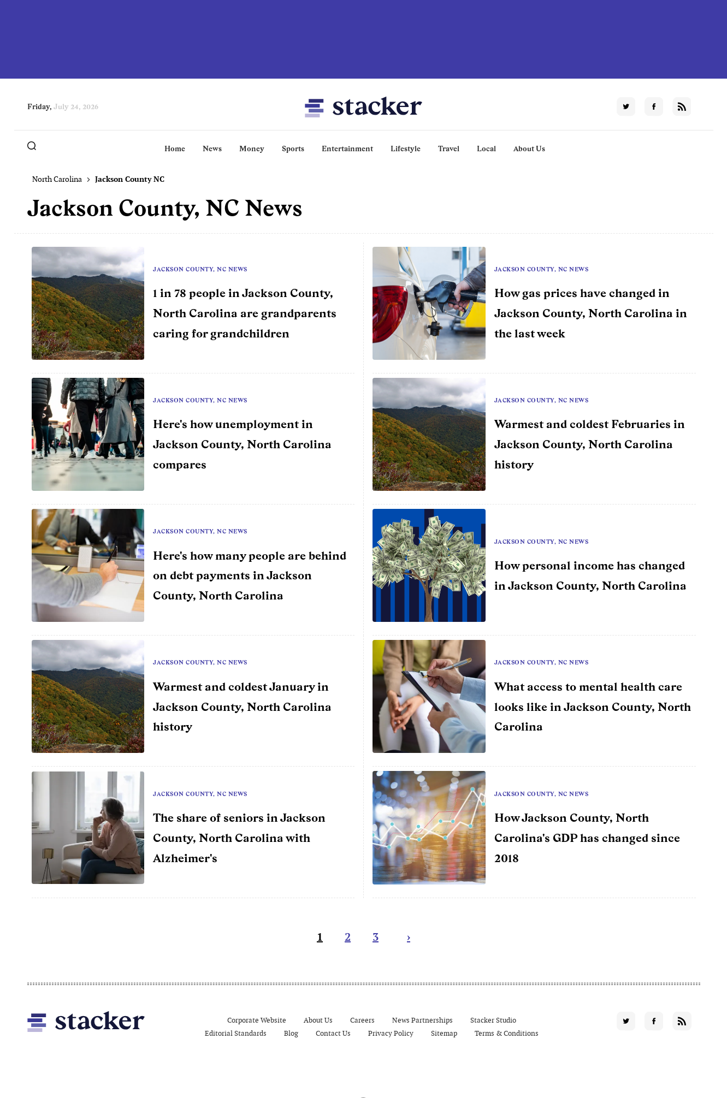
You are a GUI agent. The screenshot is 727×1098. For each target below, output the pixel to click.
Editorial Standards (236, 1033)
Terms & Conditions (507, 1033)
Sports (293, 148)
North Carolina (57, 179)
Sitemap (444, 1033)
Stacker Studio (493, 1020)
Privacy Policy (390, 1033)
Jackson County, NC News (200, 269)
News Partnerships (422, 1020)
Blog (291, 1033)
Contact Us (333, 1033)
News (212, 148)
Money (251, 148)
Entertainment (347, 148)
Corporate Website (256, 1020)
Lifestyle (406, 148)
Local (486, 148)
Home (174, 148)
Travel (448, 148)
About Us (529, 148)
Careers (362, 1020)
